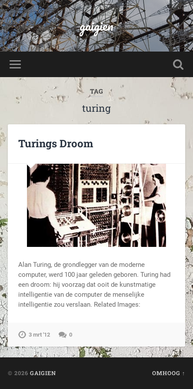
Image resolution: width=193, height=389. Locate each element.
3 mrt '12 (39, 334)
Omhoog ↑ (168, 373)
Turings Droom (55, 143)
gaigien (96, 25)
